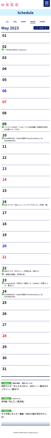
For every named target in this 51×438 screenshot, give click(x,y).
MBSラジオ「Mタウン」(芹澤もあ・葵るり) (21, 271)
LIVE (15, 22)
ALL (7, 22)
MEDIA (32, 22)
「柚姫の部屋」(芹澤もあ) (14, 274)
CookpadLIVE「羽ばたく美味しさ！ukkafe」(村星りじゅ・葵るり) (26, 284)
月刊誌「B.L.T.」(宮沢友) (25, 403)
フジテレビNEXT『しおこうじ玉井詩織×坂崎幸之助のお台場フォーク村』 (26, 128)
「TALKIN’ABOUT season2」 (15, 49)
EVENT (23, 22)
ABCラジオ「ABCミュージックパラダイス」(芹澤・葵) (26, 205)
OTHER (42, 22)
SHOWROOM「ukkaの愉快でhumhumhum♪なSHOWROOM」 (23, 139)
